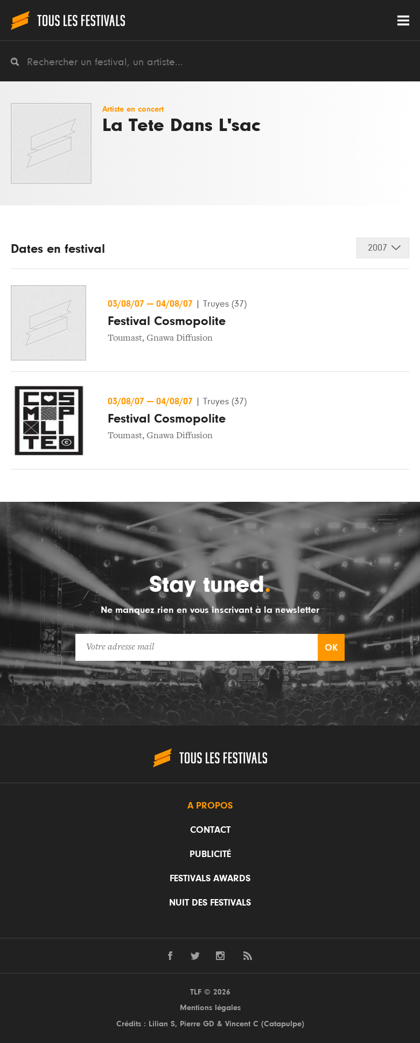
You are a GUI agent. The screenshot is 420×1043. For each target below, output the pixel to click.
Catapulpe (283, 1024)
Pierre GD (197, 1024)
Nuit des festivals (210, 903)
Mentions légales (210, 1008)
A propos (210, 806)
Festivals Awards (210, 878)
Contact (210, 830)
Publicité (210, 854)
